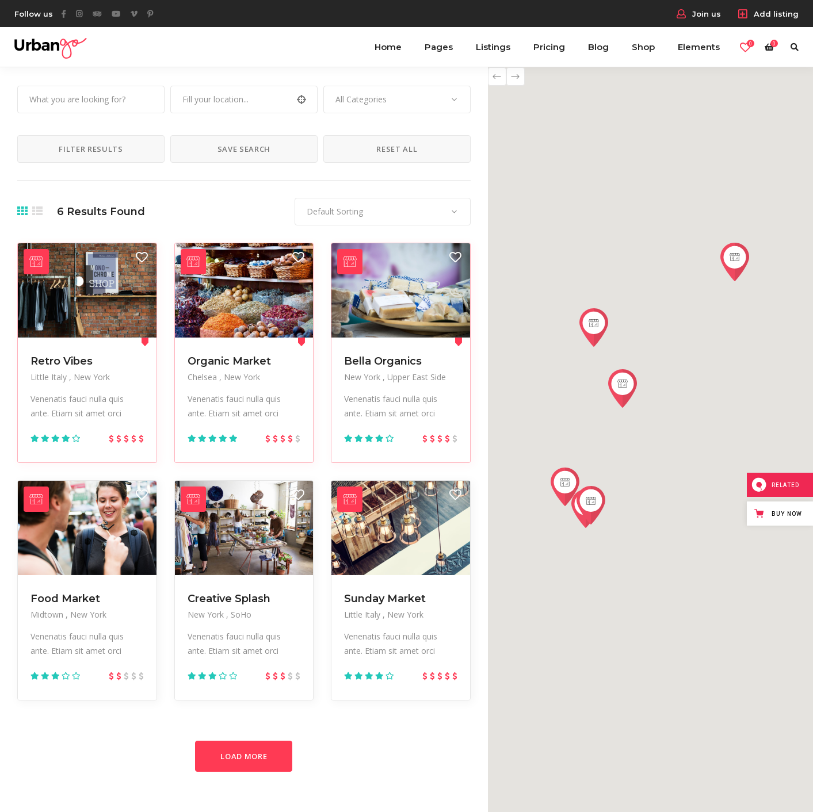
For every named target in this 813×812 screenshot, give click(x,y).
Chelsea (203, 376)
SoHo (241, 614)
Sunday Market (385, 598)
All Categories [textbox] (361, 99)
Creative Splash (229, 598)
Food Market (65, 598)
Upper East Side (416, 376)
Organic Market (229, 361)
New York (92, 376)
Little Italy (49, 376)
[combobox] (397, 99)
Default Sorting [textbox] (335, 211)
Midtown (48, 614)
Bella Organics (383, 361)
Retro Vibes (61, 361)
